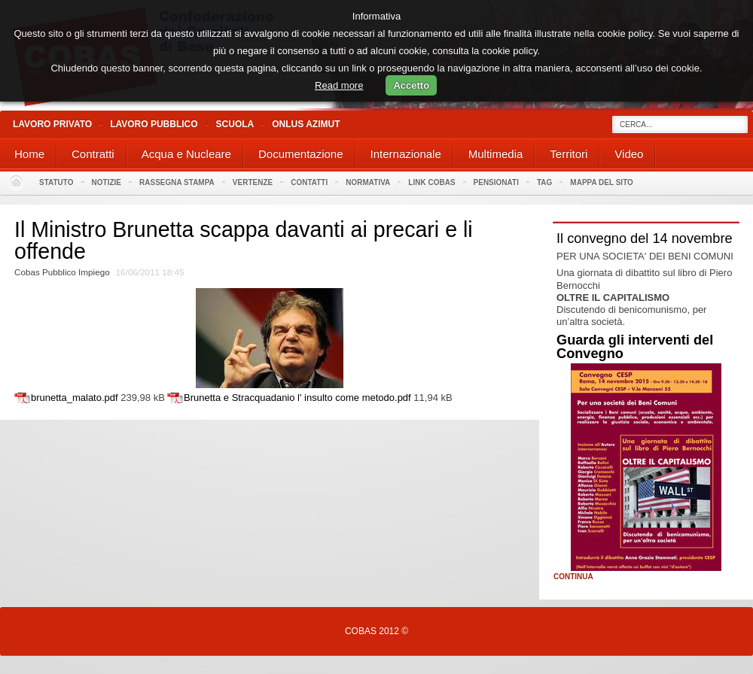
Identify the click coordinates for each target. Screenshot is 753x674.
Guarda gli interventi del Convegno (634, 346)
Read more (339, 85)
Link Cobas (431, 182)
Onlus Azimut (306, 124)
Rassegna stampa (177, 182)
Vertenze (253, 182)
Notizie (106, 182)
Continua (573, 577)
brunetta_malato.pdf (74, 397)
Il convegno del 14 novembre (644, 238)
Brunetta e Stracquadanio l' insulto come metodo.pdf (297, 397)
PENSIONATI (496, 182)
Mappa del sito (601, 182)
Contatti (309, 182)
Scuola (235, 124)
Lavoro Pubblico (153, 124)
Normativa (368, 182)
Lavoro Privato (52, 124)
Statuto (56, 182)
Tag (544, 182)
